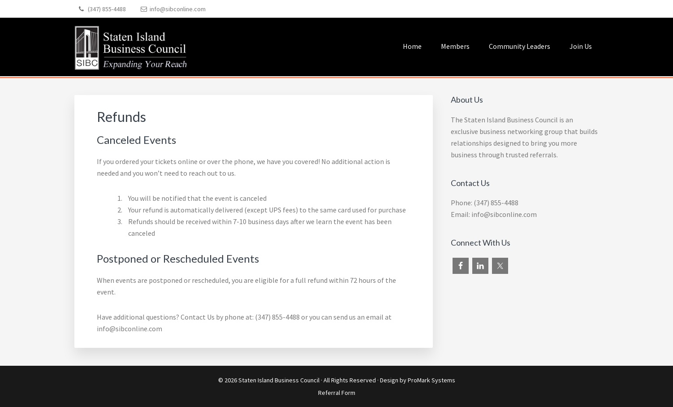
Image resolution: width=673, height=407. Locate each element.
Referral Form (336, 393)
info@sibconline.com (178, 9)
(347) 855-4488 (107, 9)
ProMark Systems (431, 380)
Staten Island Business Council (278, 380)
